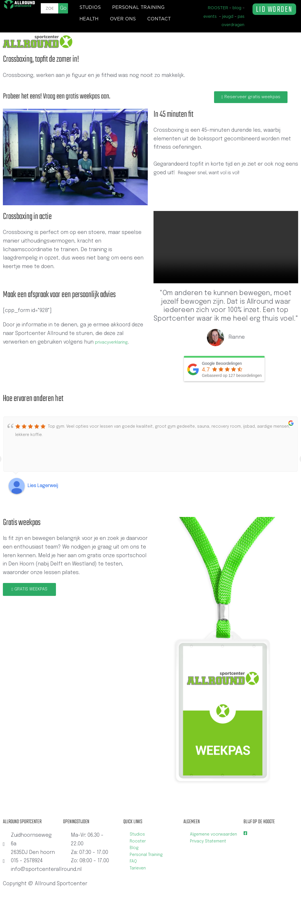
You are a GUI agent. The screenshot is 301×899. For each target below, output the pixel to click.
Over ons (123, 19)
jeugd (227, 17)
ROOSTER (218, 8)
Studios (90, 7)
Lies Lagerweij (43, 487)
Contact (159, 19)
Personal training (138, 7)
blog (236, 8)
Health (88, 19)
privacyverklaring (115, 343)
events (210, 17)
